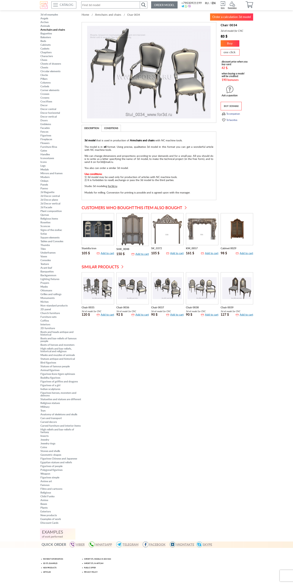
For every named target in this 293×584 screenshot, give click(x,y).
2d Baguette (47, 192)
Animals (45, 26)
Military (44, 407)
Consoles (45, 260)
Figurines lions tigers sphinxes (57, 374)
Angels (44, 18)
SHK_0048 (122, 249)
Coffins (44, 320)
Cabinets (45, 45)
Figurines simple (49, 477)
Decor (44, 105)
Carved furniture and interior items (60, 426)
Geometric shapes (50, 455)
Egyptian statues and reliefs (56, 462)
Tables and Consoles (51, 241)
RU (207, 3)
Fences (44, 132)
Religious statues (50, 403)
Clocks (44, 75)
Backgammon (48, 275)
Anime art (46, 481)
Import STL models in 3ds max (97, 559)
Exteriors (45, 511)
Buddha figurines (50, 378)
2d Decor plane (49, 200)
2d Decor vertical (50, 203)
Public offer (90, 568)
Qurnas (44, 215)
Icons (43, 162)
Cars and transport (51, 418)
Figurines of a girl (50, 385)
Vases (43, 256)
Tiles (43, 249)
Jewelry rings (47, 443)
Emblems (45, 124)
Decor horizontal (50, 113)
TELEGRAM (129, 544)
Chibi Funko (47, 496)
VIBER (79, 544)
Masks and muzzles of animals (57, 355)
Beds (43, 41)
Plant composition (51, 211)
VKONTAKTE (183, 544)
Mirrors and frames (51, 173)
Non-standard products (54, 305)
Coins (43, 447)
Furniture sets (48, 317)
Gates (43, 150)
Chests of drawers (50, 64)
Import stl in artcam (93, 563)
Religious (45, 492)
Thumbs (45, 245)
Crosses (44, 94)
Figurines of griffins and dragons (59, 381)
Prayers (44, 283)
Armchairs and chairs (52, 30)
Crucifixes (46, 101)
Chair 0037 (157, 307)
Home (85, 14)
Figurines (45, 135)
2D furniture (47, 328)
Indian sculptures (50, 389)
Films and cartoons (51, 489)
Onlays (44, 181)
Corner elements (49, 90)
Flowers (44, 143)
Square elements (50, 237)
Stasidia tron (89, 248)
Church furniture (50, 313)
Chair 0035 (88, 307)
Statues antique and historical (57, 359)
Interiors (45, 324)
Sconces (45, 226)
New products (48, 515)
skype (206, 544)
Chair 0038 (192, 307)
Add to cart (107, 253)
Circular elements (50, 71)
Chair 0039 (227, 307)
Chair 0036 (122, 307)
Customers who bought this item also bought (132, 208)
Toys (43, 410)
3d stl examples (49, 14)
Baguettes (46, 33)
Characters (46, 56)
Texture (44, 264)
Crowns (44, 98)
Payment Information (53, 559)
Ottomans (46, 290)
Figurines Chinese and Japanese (58, 458)
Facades (45, 128)
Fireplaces (46, 139)
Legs (43, 166)
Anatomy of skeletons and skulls (58, 414)
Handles (45, 154)
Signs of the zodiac (51, 230)
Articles (47, 572)
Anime (44, 500)
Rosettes (45, 222)
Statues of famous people (55, 366)
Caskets (44, 48)
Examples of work (50, 519)
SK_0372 (156, 248)
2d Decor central (50, 196)
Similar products (100, 267)
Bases (43, 504)
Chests (44, 67)
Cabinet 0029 (228, 248)
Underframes (48, 252)
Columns (45, 82)
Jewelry (44, 440)
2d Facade (46, 207)
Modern (45, 177)
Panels (44, 184)
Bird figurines (48, 362)
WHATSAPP (102, 544)
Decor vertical (48, 116)
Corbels (44, 86)
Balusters (45, 37)
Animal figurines (50, 370)
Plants (44, 508)
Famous (44, 485)
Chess (43, 60)
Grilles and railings (50, 294)
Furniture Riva (48, 147)
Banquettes (47, 271)
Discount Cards (49, 523)
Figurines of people (51, 466)
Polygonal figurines (51, 470)
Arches (44, 22)
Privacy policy (91, 572)
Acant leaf (46, 268)
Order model (164, 5)
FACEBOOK (155, 544)
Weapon (45, 474)
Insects (44, 436)
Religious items (49, 218)
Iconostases (47, 158)
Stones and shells (50, 451)
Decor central (48, 109)
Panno (44, 188)
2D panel (45, 309)
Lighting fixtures (49, 279)
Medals (44, 169)
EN (213, 3)
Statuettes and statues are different (60, 399)
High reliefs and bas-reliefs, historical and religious (56, 350)
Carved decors (48, 422)
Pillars (43, 79)
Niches (44, 302)
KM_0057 (192, 248)
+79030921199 (191, 3)
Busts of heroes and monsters (57, 345)
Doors (44, 120)
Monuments (47, 298)
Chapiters (46, 52)
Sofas (43, 234)
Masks (44, 286)
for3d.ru (112, 186)
